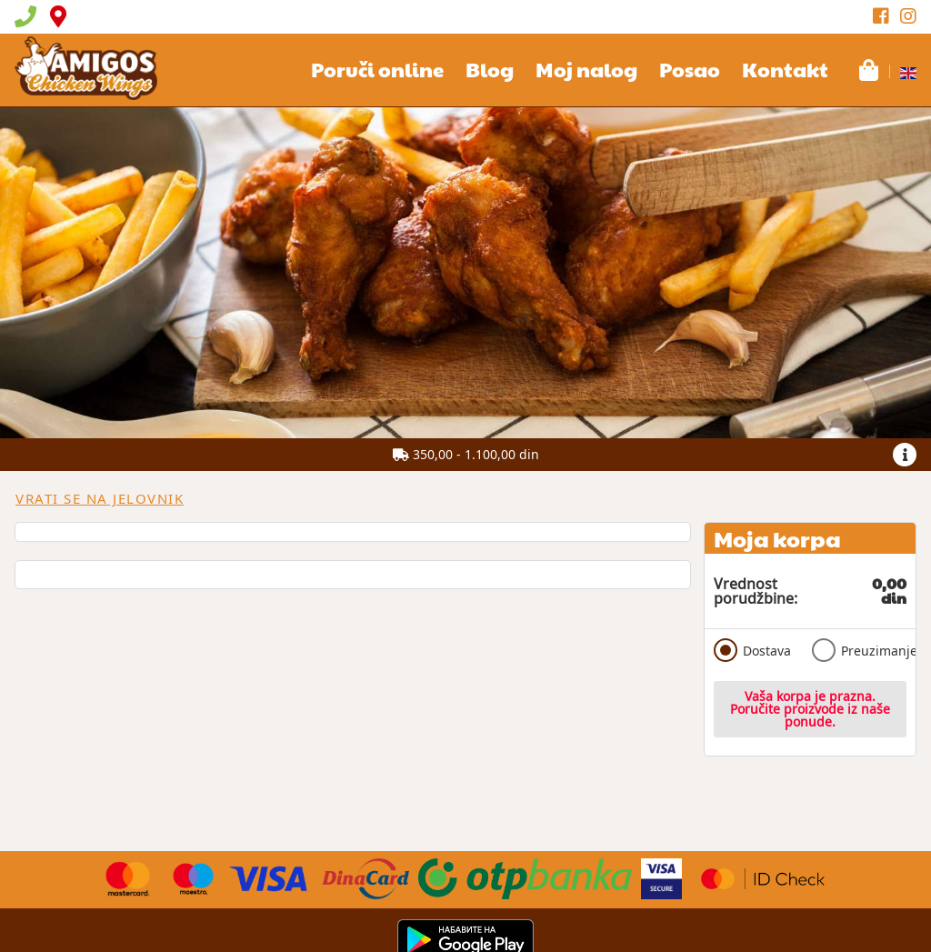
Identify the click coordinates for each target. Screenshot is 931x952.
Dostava (752, 650)
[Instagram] (908, 16)
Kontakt (785, 69)
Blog (490, 69)
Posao (689, 69)
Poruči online (377, 69)
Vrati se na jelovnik (99, 498)
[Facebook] (881, 16)
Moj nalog (586, 69)
